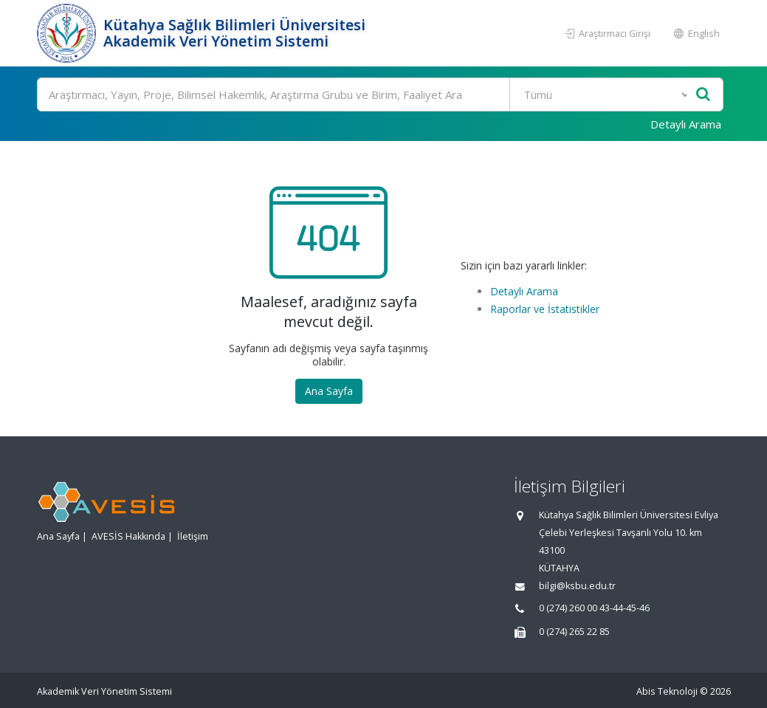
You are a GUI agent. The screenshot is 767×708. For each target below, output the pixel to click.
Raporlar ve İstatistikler (544, 309)
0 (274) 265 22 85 (574, 631)
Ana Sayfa (329, 391)
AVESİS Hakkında (128, 536)
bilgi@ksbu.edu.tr (577, 586)
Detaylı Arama (685, 124)
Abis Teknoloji (667, 691)
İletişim (192, 536)
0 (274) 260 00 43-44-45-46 (594, 608)
